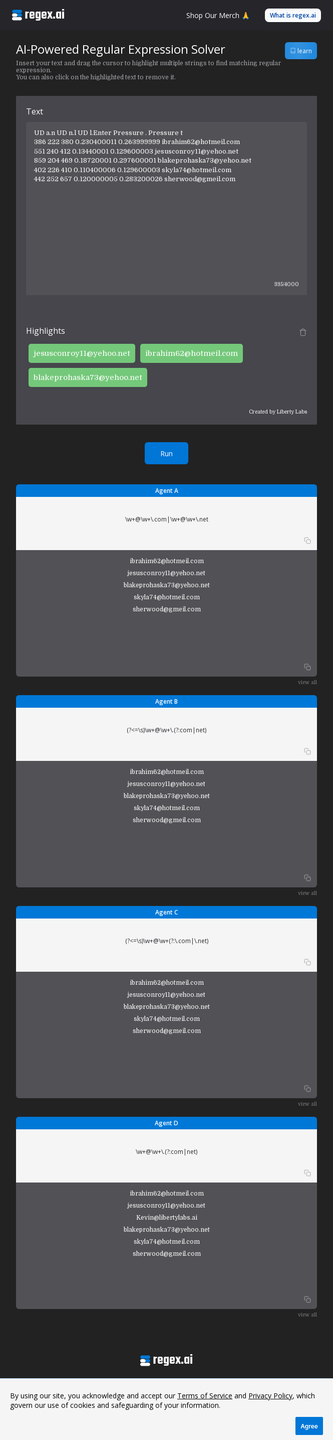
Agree (309, 1426)
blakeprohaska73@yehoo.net (88, 377)
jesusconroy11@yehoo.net (82, 353)
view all (307, 682)
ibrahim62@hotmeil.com (191, 353)
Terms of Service (204, 1395)
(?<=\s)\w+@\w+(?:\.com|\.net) (166, 941)
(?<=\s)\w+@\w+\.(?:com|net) (166, 730)
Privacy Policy (270, 1395)
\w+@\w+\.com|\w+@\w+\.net (166, 519)
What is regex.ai (293, 15)
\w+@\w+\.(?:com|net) (166, 1151)
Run (166, 453)
